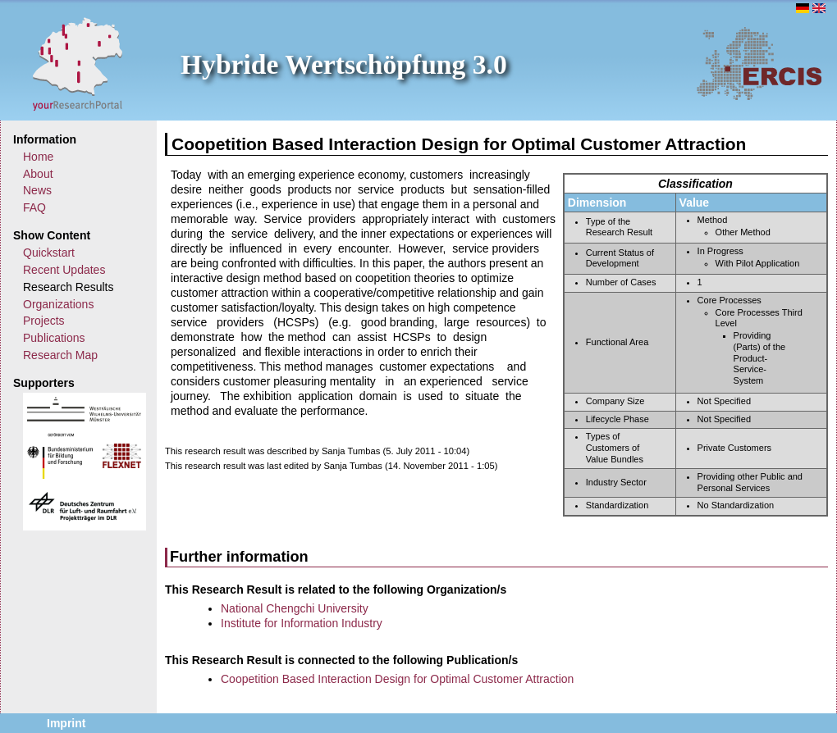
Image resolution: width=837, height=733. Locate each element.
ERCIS (759, 63)
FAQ (34, 207)
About (38, 173)
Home (38, 156)
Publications (54, 337)
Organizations (58, 304)
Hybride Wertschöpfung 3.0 (344, 64)
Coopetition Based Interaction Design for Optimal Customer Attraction (397, 678)
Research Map (60, 355)
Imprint (66, 723)
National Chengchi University (294, 608)
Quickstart (49, 252)
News (37, 190)
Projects (44, 320)
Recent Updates (64, 269)
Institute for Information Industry (301, 623)
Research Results (68, 287)
